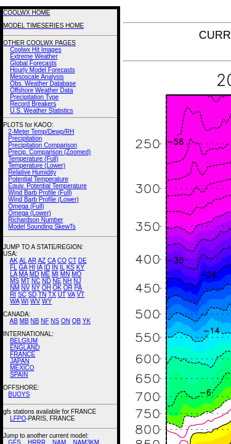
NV (25, 287)
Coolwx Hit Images (35, 49)
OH (46, 287)
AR (32, 260)
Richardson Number (35, 219)
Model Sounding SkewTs (42, 226)
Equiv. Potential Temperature (47, 186)
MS (14, 281)
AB (14, 321)
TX (52, 294)
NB (34, 321)
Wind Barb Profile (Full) (39, 192)
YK (87, 321)
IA (40, 267)
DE (82, 260)
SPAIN (19, 374)
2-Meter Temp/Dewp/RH (41, 131)
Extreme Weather (34, 56)
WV (35, 301)
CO (62, 260)
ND (46, 281)
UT (62, 294)
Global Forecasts (33, 63)
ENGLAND (24, 347)
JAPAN (20, 361)
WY (47, 301)
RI (13, 294)
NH (67, 281)
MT (25, 281)
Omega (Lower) (29, 213)
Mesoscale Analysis (36, 76)
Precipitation (25, 138)
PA (78, 287)
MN (65, 274)
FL (13, 267)
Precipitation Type (34, 97)
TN (42, 294)
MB (24, 321)
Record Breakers (33, 104)
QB (76, 321)
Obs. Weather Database (43, 83)
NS (55, 321)
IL (62, 267)
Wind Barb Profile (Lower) (43, 199)
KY (80, 267)
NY (35, 287)
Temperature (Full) (33, 158)
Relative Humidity (32, 172)
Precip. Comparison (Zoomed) (49, 152)
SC (22, 294)
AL (22, 260)
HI (32, 267)
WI (24, 301)
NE (56, 281)
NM (15, 287)
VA (71, 294)
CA (51, 260)
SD (32, 294)
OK (56, 287)
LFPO (18, 418)
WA (14, 301)
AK (14, 260)
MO (76, 274)
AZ (42, 260)
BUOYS (19, 394)
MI (55, 274)
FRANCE (22, 354)
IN (55, 267)
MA (23, 274)
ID (47, 267)
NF (45, 321)
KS (71, 267)
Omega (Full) (26, 206)
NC (35, 281)
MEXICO (22, 367)
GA (22, 267)
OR (68, 287)
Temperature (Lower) (36, 165)
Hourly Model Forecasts (42, 70)
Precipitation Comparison (42, 145)
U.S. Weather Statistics (41, 110)
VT (80, 294)
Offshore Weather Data (41, 90)
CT (72, 260)
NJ (77, 281)
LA (13, 274)
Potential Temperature (38, 179)
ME (45, 274)
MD (34, 274)
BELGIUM (24, 340)
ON (65, 321)
